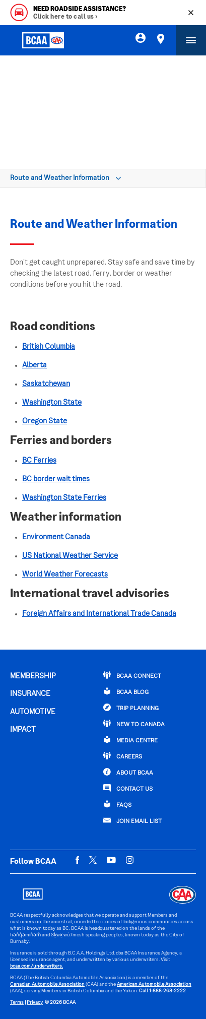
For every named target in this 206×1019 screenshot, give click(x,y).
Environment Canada (56, 537)
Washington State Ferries (64, 497)
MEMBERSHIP (33, 676)
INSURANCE (30, 693)
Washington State (52, 402)
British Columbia (48, 346)
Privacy (35, 1002)
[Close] (191, 12)
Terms (17, 1002)
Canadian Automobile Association (47, 984)
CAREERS (122, 756)
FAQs (117, 804)
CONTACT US (128, 788)
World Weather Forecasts (65, 574)
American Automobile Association (154, 984)
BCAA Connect (132, 675)
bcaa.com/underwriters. (36, 966)
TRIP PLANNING (131, 708)
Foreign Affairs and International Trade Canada (99, 613)
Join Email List (132, 820)
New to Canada (134, 724)
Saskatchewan (46, 384)
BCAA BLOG (126, 691)
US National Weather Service (70, 555)
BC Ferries (39, 460)
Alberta (34, 365)
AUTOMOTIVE (32, 712)
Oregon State (44, 421)
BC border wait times (56, 479)
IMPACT (23, 729)
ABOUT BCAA (128, 772)
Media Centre (130, 740)
